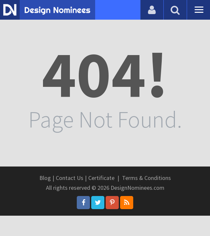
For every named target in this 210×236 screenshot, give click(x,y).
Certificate (101, 178)
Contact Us (69, 178)
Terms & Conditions (146, 178)
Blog (45, 178)
